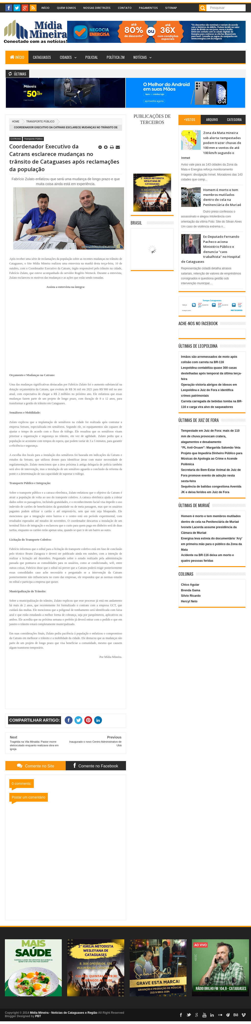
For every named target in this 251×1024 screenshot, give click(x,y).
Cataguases (42, 57)
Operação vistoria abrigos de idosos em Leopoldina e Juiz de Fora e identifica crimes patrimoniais (209, 390)
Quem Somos (66, 8)
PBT (38, 1016)
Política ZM (116, 57)
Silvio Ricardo (191, 595)
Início (45, 8)
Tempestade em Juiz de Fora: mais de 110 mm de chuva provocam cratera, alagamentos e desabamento (210, 436)
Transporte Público (40, 121)
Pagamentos (148, 8)
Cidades (66, 57)
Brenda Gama (190, 590)
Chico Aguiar (190, 584)
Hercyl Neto (189, 601)
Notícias (140, 57)
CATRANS (16, 139)
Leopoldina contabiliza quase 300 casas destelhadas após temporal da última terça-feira (211, 373)
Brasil (136, 223)
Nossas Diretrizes (97, 8)
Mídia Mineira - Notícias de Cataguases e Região (63, 1012)
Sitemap (171, 8)
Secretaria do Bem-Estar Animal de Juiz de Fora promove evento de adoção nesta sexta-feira (211, 475)
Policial (91, 57)
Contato (125, 8)
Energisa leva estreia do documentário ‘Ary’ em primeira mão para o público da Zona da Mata (211, 544)
